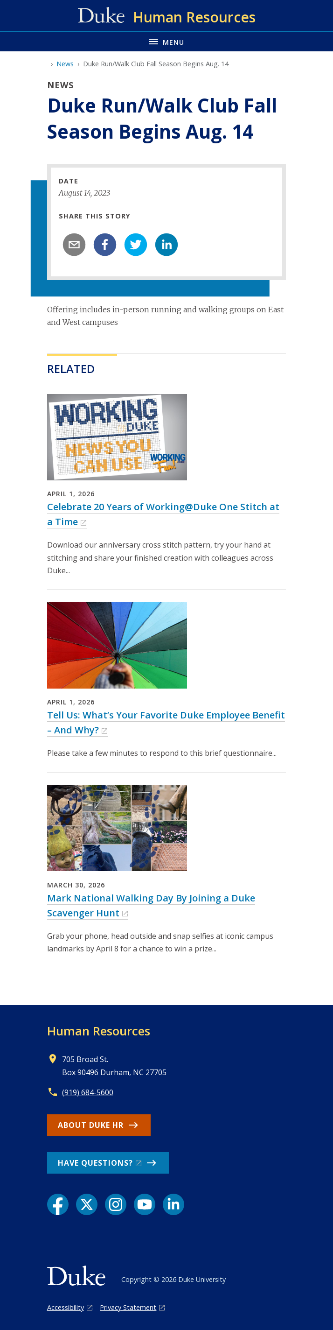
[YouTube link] (144, 1204)
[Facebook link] (58, 1204)
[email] (74, 244)
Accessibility (65, 1307)
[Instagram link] (115, 1204)
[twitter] (135, 244)
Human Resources (98, 1030)
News (65, 63)
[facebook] (105, 244)
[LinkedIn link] (173, 1204)
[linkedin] (166, 244)
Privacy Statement (128, 1307)
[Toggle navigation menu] (166, 41)
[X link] (86, 1204)
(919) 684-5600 (87, 1092)
